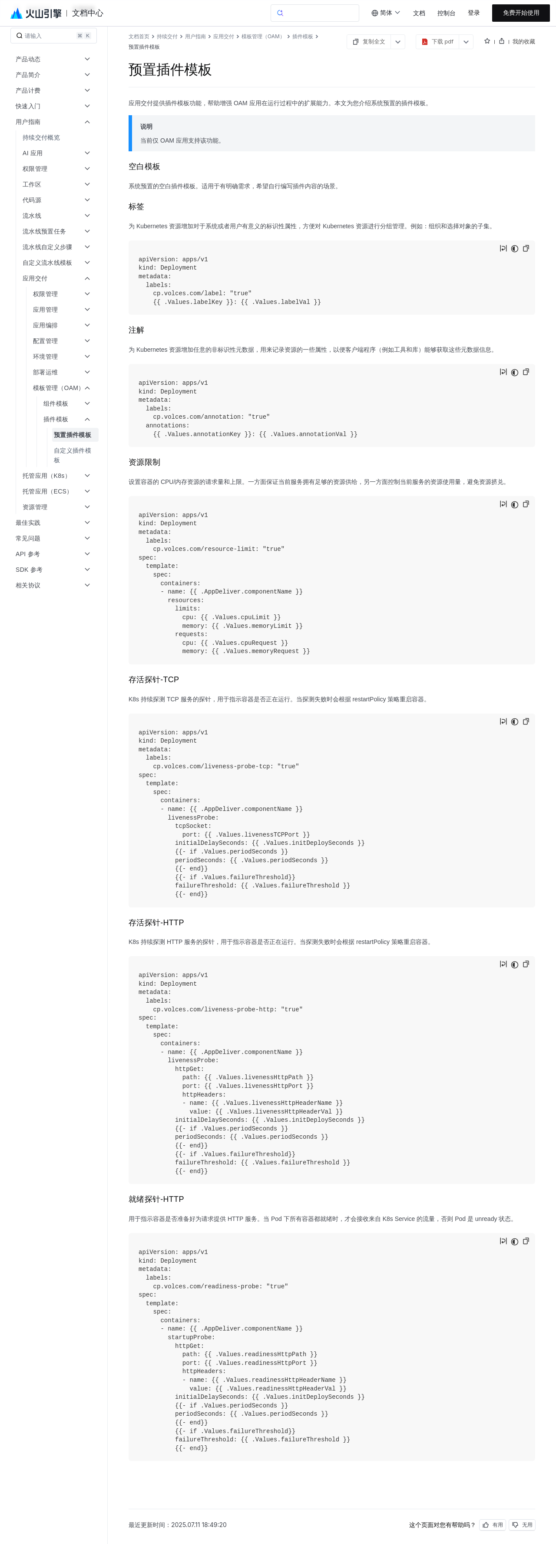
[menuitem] (54, 137)
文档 (419, 13)
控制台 (446, 13)
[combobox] (386, 13)
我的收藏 (524, 41)
